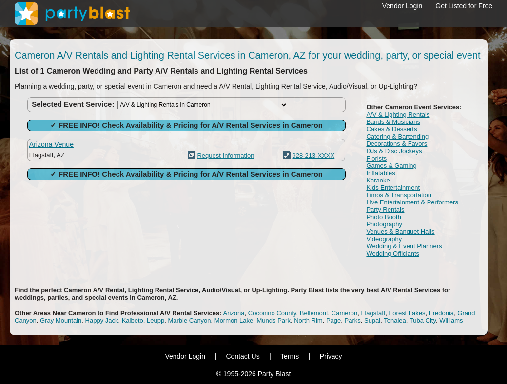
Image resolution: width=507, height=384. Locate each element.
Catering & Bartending (397, 136)
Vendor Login (402, 6)
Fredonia (441, 313)
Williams (451, 320)
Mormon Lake (233, 320)
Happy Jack (101, 320)
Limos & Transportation (398, 195)
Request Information (225, 155)
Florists (376, 158)
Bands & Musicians (393, 121)
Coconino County (272, 313)
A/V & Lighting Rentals (397, 114)
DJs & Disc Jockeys (394, 151)
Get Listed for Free (463, 6)
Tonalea (395, 320)
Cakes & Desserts (391, 129)
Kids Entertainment (393, 187)
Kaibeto (132, 320)
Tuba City (423, 320)
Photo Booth (383, 217)
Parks (353, 320)
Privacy (331, 356)
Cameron (344, 313)
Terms (289, 356)
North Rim (308, 320)
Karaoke (378, 180)
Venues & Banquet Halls (400, 231)
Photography (384, 224)
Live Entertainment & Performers (412, 202)
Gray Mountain (60, 320)
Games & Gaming (391, 165)
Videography (384, 239)
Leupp (155, 320)
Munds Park (274, 320)
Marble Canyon (189, 320)
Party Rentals (385, 209)
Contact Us (242, 356)
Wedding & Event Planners (404, 246)
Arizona (233, 313)
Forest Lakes (407, 313)
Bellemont (314, 313)
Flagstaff (373, 313)
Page (333, 320)
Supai (372, 320)
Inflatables (380, 173)
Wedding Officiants (392, 253)
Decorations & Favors (396, 143)
